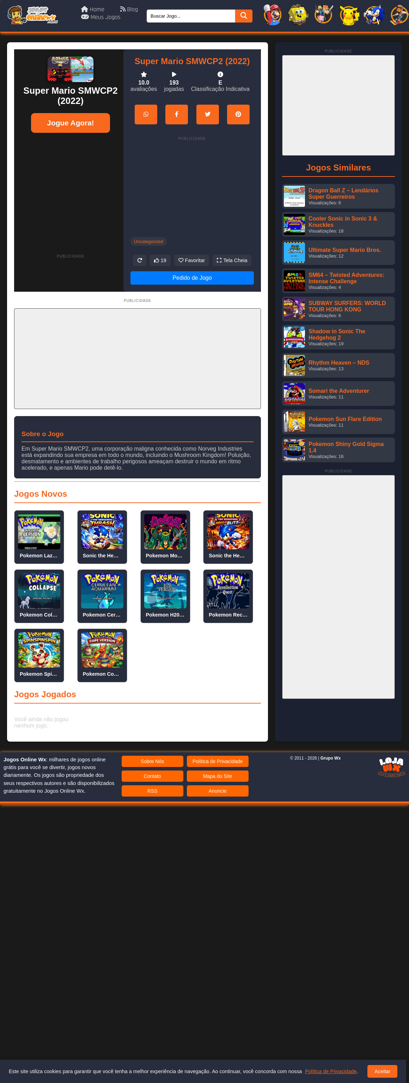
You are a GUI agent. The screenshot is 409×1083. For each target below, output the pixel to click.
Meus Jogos (101, 17)
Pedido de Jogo (192, 278)
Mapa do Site (217, 776)
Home (93, 9)
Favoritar (191, 260)
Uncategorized (148, 241)
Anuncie (218, 791)
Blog (129, 9)
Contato (152, 776)
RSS (152, 791)
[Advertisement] (70, 187)
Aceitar (382, 1071)
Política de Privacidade (218, 761)
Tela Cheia (232, 260)
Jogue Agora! (70, 123)
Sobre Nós (152, 761)
